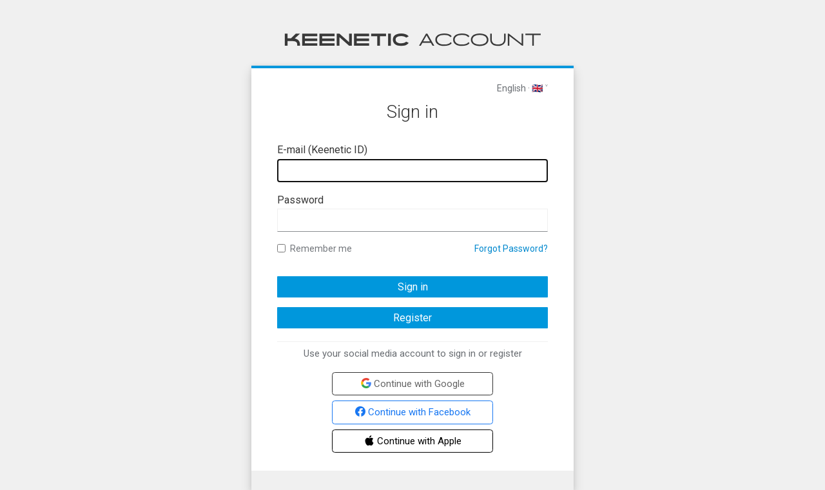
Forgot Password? (511, 248)
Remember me (314, 248)
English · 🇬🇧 (520, 88)
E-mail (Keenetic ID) (322, 150)
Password (300, 200)
